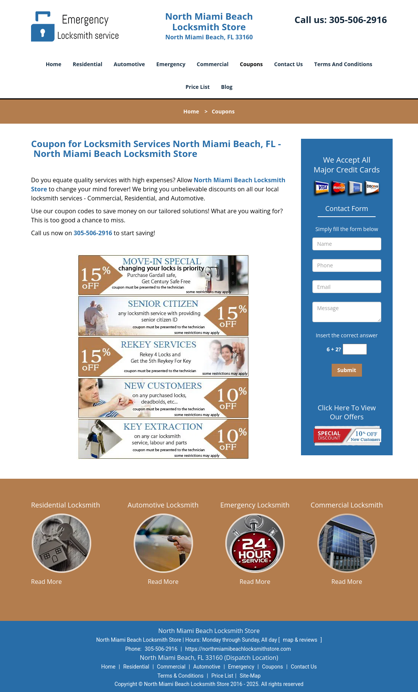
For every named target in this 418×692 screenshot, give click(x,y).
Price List (198, 86)
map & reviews (300, 640)
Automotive (129, 64)
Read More (46, 581)
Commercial (213, 64)
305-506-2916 (358, 19)
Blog (226, 86)
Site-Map (250, 676)
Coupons (251, 64)
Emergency (171, 64)
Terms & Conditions (181, 676)
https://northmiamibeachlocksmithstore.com (238, 649)
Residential (87, 64)
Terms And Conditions (343, 64)
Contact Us (288, 64)
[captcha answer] (355, 349)
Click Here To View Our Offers (347, 412)
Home (53, 64)
